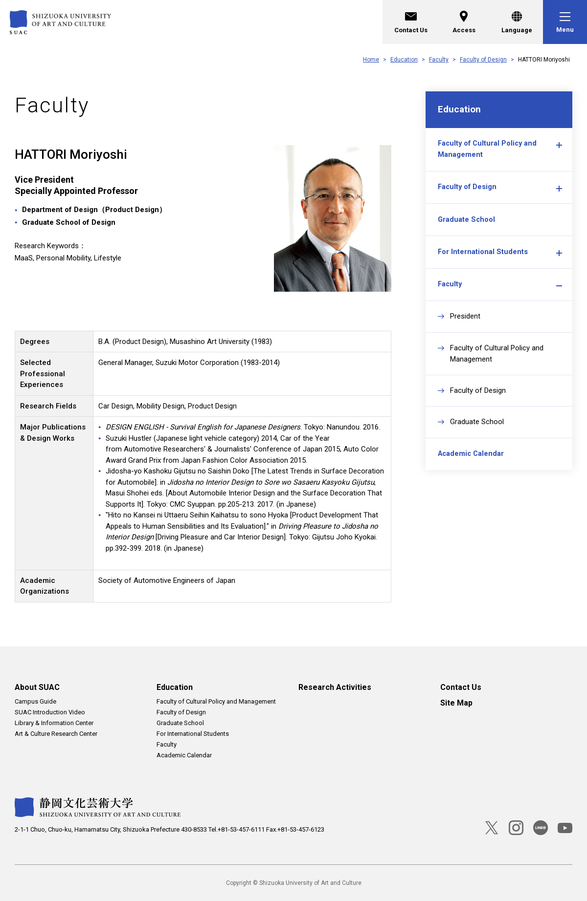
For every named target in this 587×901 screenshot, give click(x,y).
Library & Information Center (54, 723)
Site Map (456, 703)
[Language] (516, 22)
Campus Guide (35, 701)
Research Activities (334, 687)
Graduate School (467, 228)
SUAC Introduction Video (50, 712)
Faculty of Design (483, 59)
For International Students (483, 263)
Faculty (439, 59)
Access (463, 21)
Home (371, 59)
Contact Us (411, 21)
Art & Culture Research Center (56, 733)
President (465, 331)
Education (404, 59)
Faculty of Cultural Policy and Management (489, 153)
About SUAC (37, 687)
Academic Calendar (472, 471)
